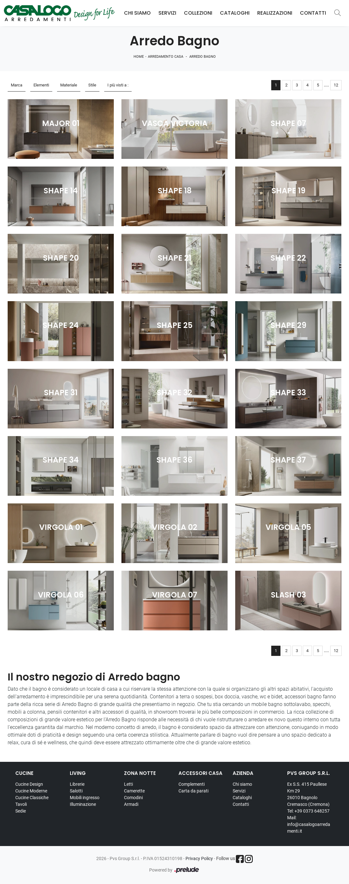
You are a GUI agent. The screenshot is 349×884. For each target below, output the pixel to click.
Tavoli (21, 804)
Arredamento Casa (165, 57)
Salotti (76, 790)
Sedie (20, 810)
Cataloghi (235, 13)
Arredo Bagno (202, 57)
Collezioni (198, 13)
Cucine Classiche (31, 797)
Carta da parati (193, 790)
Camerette (134, 790)
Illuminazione (83, 804)
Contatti (313, 13)
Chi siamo (242, 784)
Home (139, 57)
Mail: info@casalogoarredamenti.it (308, 824)
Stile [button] (92, 85)
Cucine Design (29, 784)
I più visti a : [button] (117, 85)
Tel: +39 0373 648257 (308, 810)
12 (336, 85)
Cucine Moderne (31, 790)
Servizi (167, 13)
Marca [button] (16, 85)
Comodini (133, 797)
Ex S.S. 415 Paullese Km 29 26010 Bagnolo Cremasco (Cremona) (308, 794)
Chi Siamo (137, 13)
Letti (128, 784)
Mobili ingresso (84, 797)
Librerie (77, 784)
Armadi (131, 804)
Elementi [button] (41, 85)
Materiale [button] (68, 85)
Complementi (191, 784)
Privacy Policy (199, 858)
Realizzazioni (274, 13)
